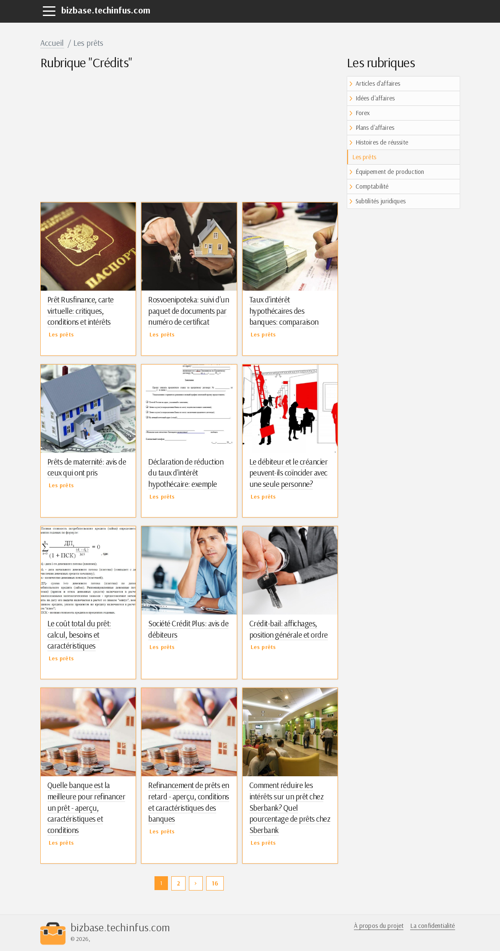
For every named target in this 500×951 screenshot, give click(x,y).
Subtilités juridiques (381, 201)
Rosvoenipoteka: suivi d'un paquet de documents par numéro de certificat (188, 310)
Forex (363, 113)
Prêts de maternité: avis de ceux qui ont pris (86, 467)
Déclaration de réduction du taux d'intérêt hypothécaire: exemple (185, 473)
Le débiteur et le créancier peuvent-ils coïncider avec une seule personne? (288, 473)
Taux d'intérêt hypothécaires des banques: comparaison (284, 310)
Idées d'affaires (375, 98)
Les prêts (364, 157)
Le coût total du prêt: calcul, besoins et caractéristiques (79, 634)
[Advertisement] (189, 135)
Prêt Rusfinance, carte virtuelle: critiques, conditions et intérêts (80, 310)
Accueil (52, 43)
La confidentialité (432, 926)
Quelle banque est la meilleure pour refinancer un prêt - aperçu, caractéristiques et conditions (86, 807)
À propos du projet (379, 926)
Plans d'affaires (375, 127)
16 (215, 883)
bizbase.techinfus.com (105, 10)
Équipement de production (390, 172)
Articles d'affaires (378, 83)
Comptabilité (372, 186)
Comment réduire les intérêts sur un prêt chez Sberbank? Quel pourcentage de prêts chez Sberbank (289, 807)
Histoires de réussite (382, 142)
